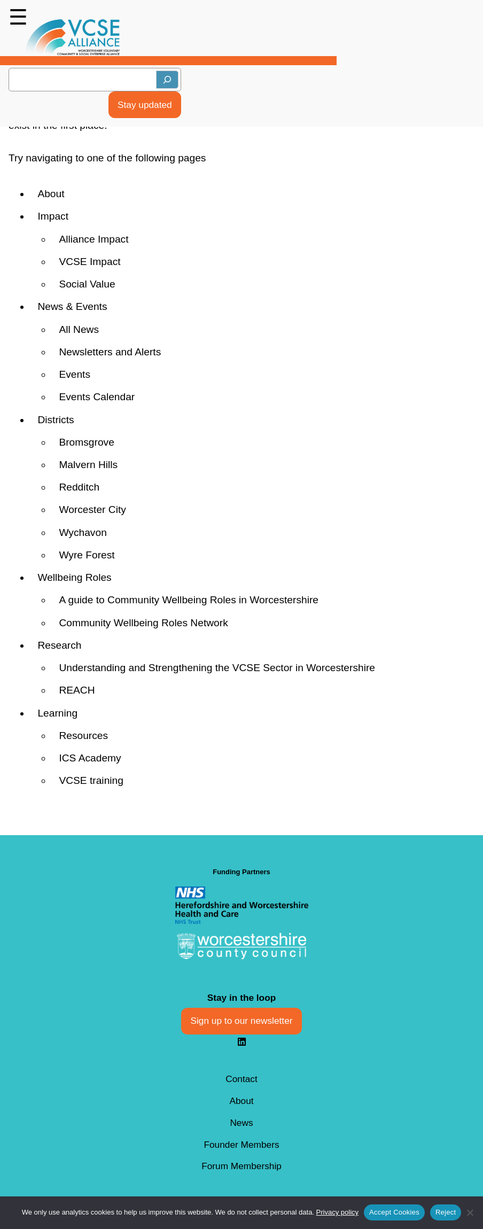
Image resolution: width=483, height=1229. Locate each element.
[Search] (167, 80)
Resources (83, 735)
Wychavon (82, 532)
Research (59, 645)
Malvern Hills (88, 464)
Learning (57, 713)
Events (74, 374)
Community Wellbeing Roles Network (143, 622)
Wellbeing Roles (74, 577)
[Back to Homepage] (73, 37)
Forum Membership (241, 1166)
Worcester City (92, 509)
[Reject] (469, 1212)
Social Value (87, 284)
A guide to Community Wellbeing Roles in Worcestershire (188, 599)
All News (79, 329)
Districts (55, 419)
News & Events (72, 306)
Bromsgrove (86, 442)
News (241, 1122)
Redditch (79, 487)
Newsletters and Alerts (110, 351)
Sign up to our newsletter (242, 1020)
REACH (77, 690)
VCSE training (91, 780)
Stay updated (145, 104)
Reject (445, 1212)
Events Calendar (97, 396)
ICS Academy (90, 758)
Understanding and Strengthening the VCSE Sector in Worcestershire (217, 667)
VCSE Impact (89, 261)
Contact (241, 1079)
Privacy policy (337, 1212)
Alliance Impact (93, 239)
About (50, 193)
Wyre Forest (86, 555)
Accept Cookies (394, 1212)
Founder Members (241, 1144)
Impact (52, 216)
